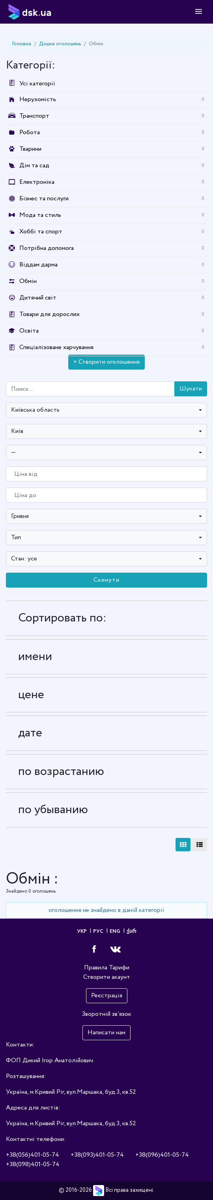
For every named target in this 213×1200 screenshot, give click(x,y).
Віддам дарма (38, 264)
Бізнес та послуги (44, 198)
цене (31, 695)
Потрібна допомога (46, 248)
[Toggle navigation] (198, 12)
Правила (95, 967)
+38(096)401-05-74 (162, 1154)
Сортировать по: (62, 618)
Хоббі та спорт (40, 231)
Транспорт (34, 115)
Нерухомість (37, 99)
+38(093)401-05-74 (97, 1154)
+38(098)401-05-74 (33, 1164)
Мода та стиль (40, 215)
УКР (82, 931)
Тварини (30, 148)
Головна (21, 44)
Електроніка (36, 182)
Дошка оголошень (60, 44)
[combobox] (106, 410)
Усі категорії (30, 83)
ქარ (131, 931)
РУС (99, 931)
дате (30, 733)
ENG (115, 931)
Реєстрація (106, 995)
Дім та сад (34, 165)
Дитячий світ (37, 297)
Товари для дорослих (49, 314)
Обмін (28, 281)
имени (35, 657)
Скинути (106, 579)
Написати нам (106, 1032)
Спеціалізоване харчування (56, 347)
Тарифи (119, 967)
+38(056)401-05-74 (32, 1154)
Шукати (190, 388)
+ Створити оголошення (106, 361)
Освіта (29, 330)
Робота (29, 132)
